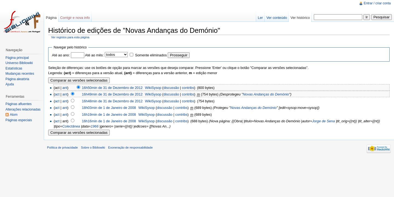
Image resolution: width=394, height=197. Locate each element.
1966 (95, 126)
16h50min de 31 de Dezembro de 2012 (112, 88)
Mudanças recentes (19, 74)
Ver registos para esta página (70, 37)
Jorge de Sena (323, 121)
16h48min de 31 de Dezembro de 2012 (112, 101)
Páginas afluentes (18, 104)
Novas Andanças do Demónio (266, 94)
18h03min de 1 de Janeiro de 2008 (109, 108)
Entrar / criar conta (377, 3)
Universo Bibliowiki (19, 63)
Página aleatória (17, 79)
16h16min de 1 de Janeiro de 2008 (109, 121)
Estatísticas (13, 68)
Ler (260, 18)
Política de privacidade (62, 147)
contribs (188, 88)
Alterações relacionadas (22, 109)
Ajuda (9, 84)
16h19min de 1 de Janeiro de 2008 (109, 114)
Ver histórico (300, 18)
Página (51, 18)
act (57, 94)
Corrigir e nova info (75, 18)
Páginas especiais (18, 120)
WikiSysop (153, 88)
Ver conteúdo (276, 18)
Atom (14, 115)
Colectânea (71, 126)
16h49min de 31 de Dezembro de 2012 (112, 94)
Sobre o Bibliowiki (93, 147)
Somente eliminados (151, 55)
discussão (171, 88)
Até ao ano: (61, 55)
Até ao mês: (94, 55)
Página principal (17, 58)
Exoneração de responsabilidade (130, 147)
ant (64, 88)
